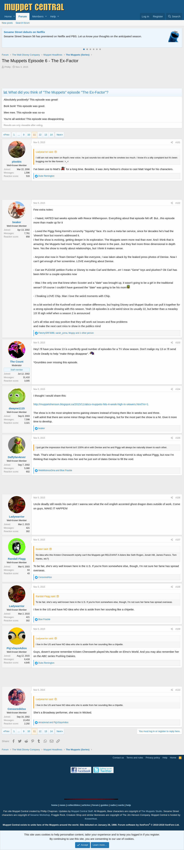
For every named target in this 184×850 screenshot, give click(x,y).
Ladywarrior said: (45, 152)
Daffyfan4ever (17, 457)
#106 (177, 497)
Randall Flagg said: (46, 596)
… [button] (19, 134)
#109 (177, 629)
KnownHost (91, 818)
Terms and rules (134, 757)
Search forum (23, 23)
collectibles (73, 805)
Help (53, 16)
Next (59, 134)
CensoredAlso (17, 708)
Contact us (118, 757)
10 (28, 134)
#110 (177, 690)
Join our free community (64, 36)
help (128, 805)
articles (86, 805)
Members (37, 16)
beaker (16, 222)
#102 (177, 203)
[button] (14, 16)
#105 (177, 438)
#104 (177, 389)
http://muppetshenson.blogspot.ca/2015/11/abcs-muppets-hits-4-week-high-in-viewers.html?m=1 (90, 404)
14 (51, 134)
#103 (177, 342)
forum (95, 805)
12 (40, 134)
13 (45, 134)
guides (104, 805)
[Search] (174, 16)
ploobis (16, 161)
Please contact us (144, 36)
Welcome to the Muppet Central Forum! (29, 32)
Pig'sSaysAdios (17, 648)
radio (113, 805)
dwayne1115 (17, 408)
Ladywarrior (16, 516)
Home (8, 16)
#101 (177, 142)
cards (121, 805)
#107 (177, 540)
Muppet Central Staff (82, 811)
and (55, 470)
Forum (23, 16)
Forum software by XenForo (149, 824)
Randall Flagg (17, 558)
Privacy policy (153, 757)
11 (34, 134)
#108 (177, 587)
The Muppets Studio (151, 811)
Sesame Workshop (40, 815)
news (62, 805)
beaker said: (42, 549)
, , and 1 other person (66, 333)
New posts (7, 23)
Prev (6, 134)
